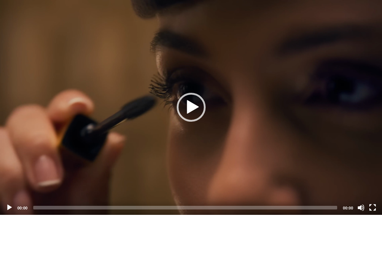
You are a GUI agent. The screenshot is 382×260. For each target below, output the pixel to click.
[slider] (185, 207)
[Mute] (361, 207)
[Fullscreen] (372, 207)
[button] (191, 107)
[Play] (9, 207)
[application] (191, 107)
